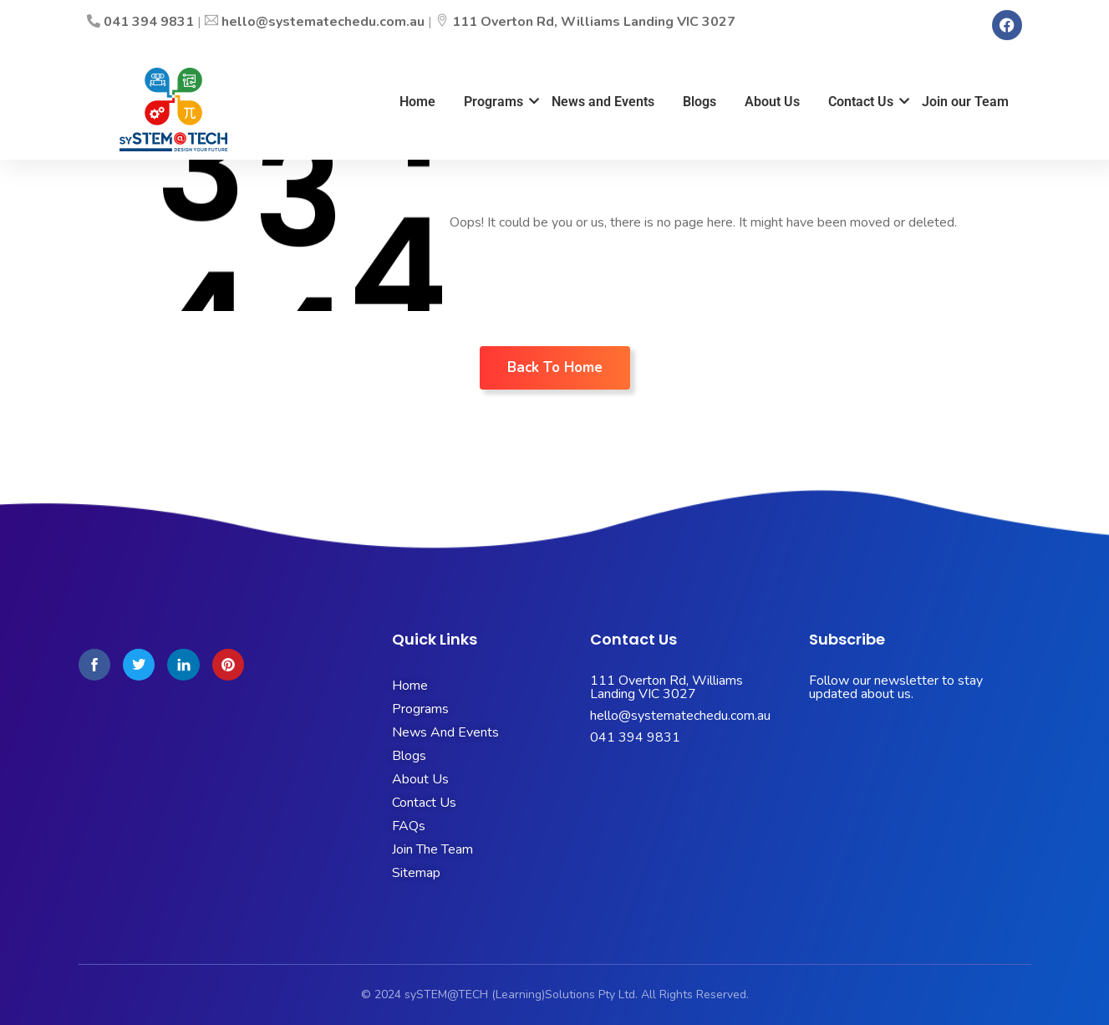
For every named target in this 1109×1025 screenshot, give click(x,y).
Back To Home (555, 367)
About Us (772, 102)
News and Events (603, 102)
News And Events (445, 732)
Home (417, 102)
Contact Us (863, 102)
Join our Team (965, 102)
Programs (496, 102)
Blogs (699, 102)
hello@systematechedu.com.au (323, 22)
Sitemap (416, 873)
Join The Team (432, 849)
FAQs (408, 826)
